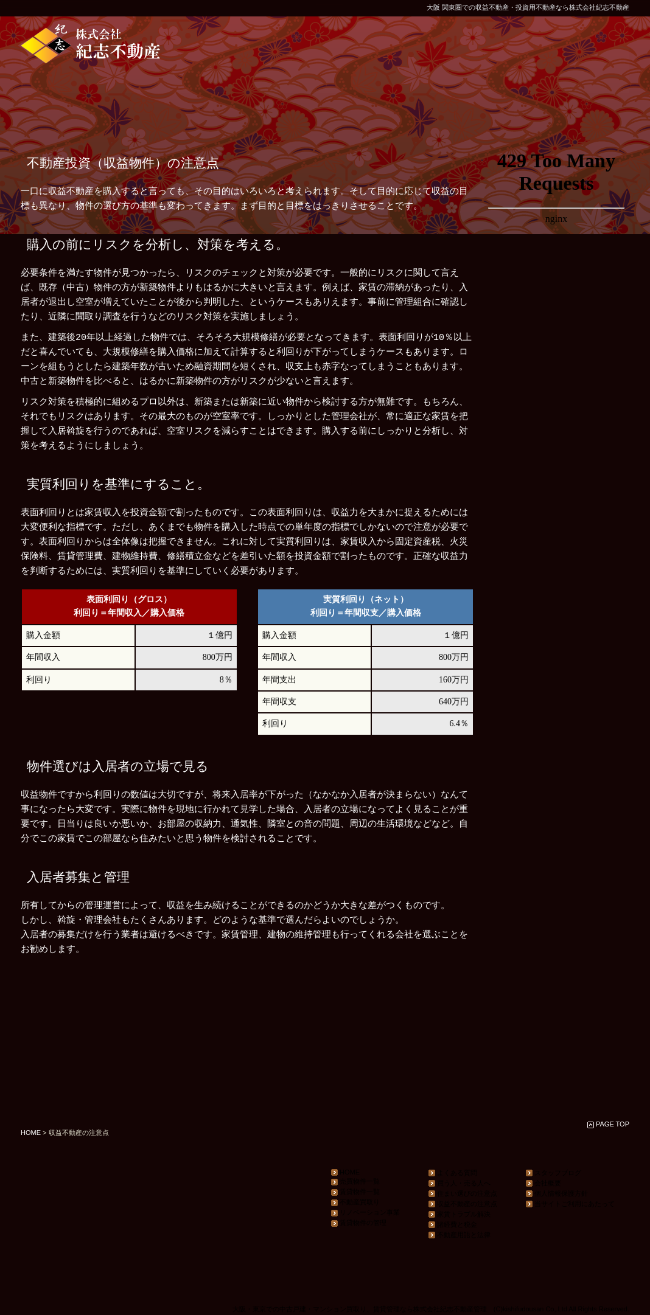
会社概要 (543, 1183)
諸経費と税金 (452, 1225)
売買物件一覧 (355, 1181)
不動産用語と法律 (459, 1235)
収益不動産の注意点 (462, 1204)
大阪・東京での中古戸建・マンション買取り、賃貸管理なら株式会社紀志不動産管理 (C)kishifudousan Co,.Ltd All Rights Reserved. (430, 1309)
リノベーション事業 (365, 1212)
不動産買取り (355, 1202)
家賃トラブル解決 (459, 1214)
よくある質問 (452, 1173)
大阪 (433, 7)
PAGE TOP (612, 1124)
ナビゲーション (556, 631)
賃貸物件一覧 (355, 1192)
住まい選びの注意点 (462, 1194)
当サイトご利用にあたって (570, 1204)
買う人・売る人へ (459, 1183)
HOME (31, 1132)
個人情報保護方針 (557, 1194)
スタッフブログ (553, 1173)
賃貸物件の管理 (358, 1223)
